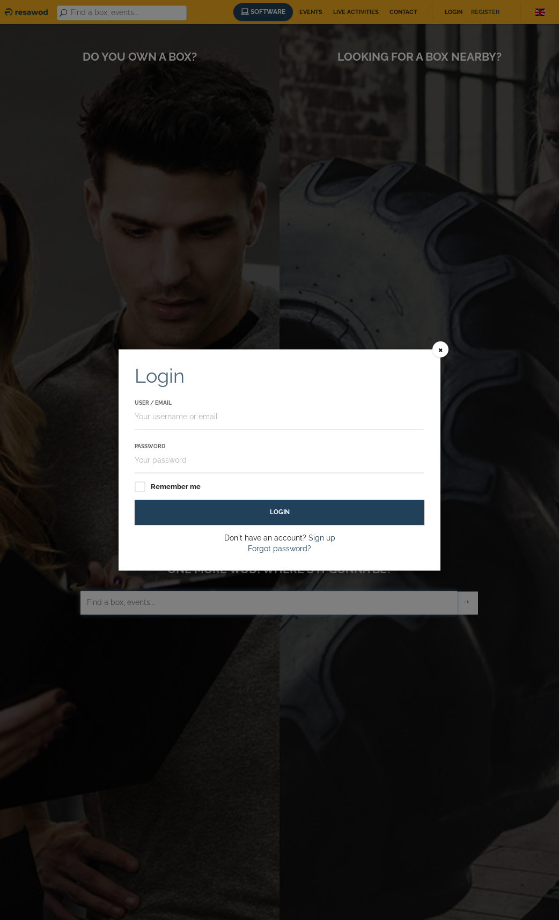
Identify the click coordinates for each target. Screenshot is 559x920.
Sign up (321, 538)
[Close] (440, 349)
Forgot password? (279, 548)
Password (150, 446)
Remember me (168, 487)
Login (280, 512)
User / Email (153, 403)
